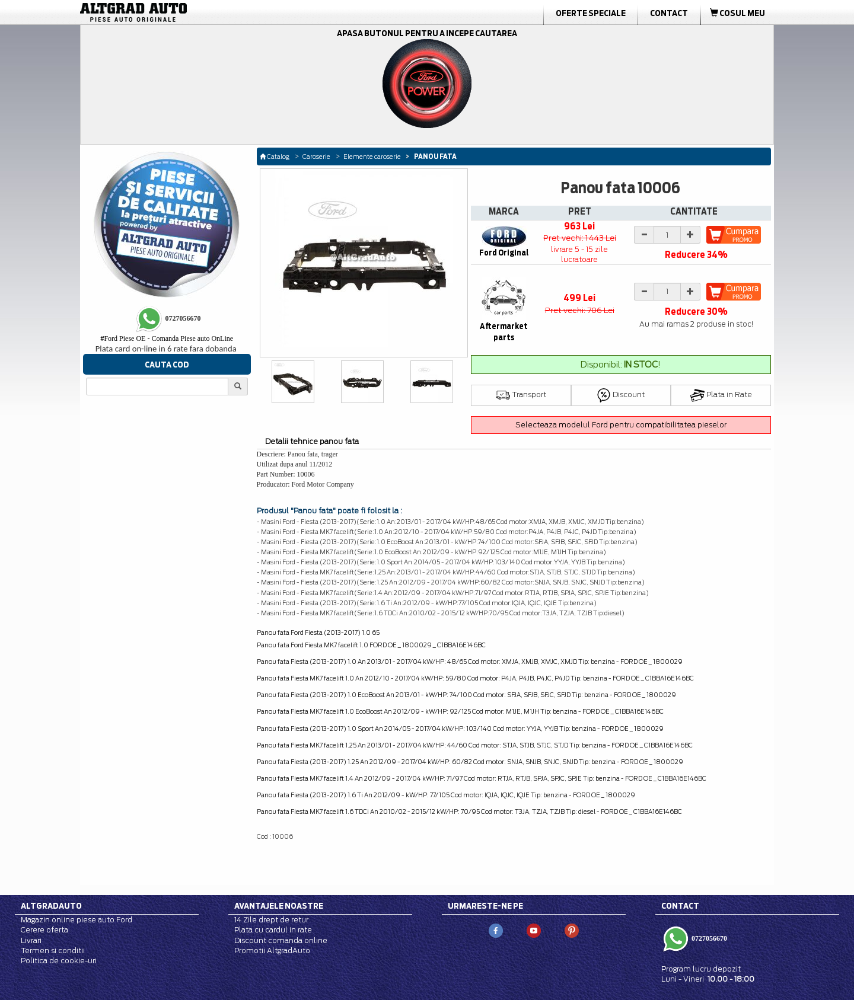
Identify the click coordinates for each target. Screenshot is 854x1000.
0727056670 (708, 938)
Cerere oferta (44, 929)
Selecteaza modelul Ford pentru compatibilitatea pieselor (620, 424)
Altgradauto (51, 905)
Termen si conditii (53, 950)
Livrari (31, 940)
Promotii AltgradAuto (272, 950)
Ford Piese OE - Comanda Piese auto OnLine (166, 338)
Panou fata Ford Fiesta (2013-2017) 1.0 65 (318, 632)
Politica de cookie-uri (59, 960)
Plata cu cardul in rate (273, 929)
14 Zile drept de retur (271, 919)
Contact (669, 13)
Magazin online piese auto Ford (76, 919)
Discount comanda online (280, 940)
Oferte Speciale (591, 13)
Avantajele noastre (278, 905)
